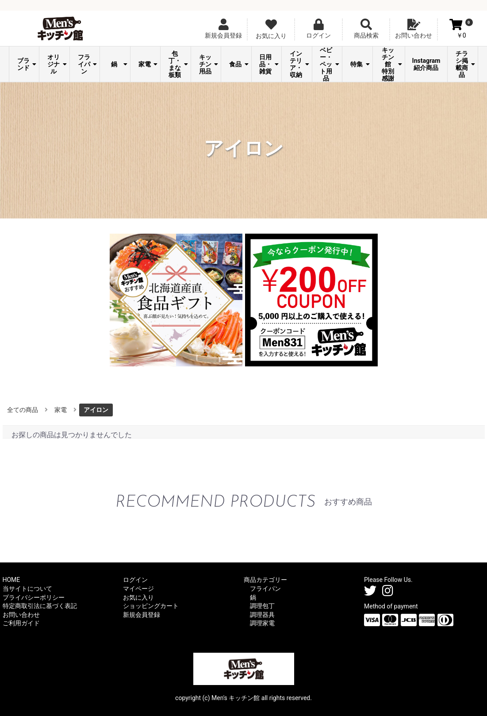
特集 (360, 64)
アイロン (96, 409)
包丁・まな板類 (178, 64)
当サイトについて (27, 588)
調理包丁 (262, 605)
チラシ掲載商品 (465, 64)
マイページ (138, 588)
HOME (11, 579)
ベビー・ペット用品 (329, 64)
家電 (148, 64)
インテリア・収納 (299, 64)
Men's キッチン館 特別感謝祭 (391, 64)
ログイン (135, 579)
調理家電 (262, 623)
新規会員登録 (141, 614)
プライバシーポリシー (34, 597)
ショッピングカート (151, 605)
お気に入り (138, 597)
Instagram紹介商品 (426, 64)
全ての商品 (22, 409)
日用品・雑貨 (269, 64)
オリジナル (57, 64)
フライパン (87, 64)
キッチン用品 (209, 64)
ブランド (27, 64)
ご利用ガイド (21, 623)
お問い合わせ (21, 614)
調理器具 (262, 614)
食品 (239, 64)
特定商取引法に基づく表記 (40, 605)
